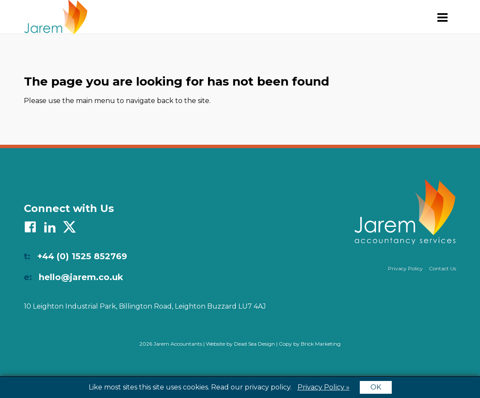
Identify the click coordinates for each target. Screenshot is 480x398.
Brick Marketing (321, 344)
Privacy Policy (405, 268)
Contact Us (442, 268)
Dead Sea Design (254, 344)
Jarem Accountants (56, 17)
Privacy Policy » (324, 387)
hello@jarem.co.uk (81, 277)
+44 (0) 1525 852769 (82, 256)
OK (375, 387)
